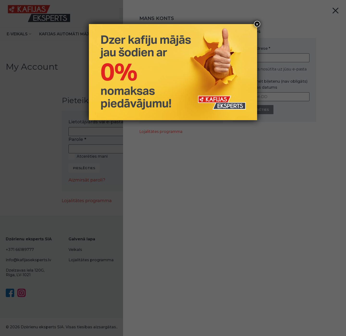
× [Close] (257, 24)
